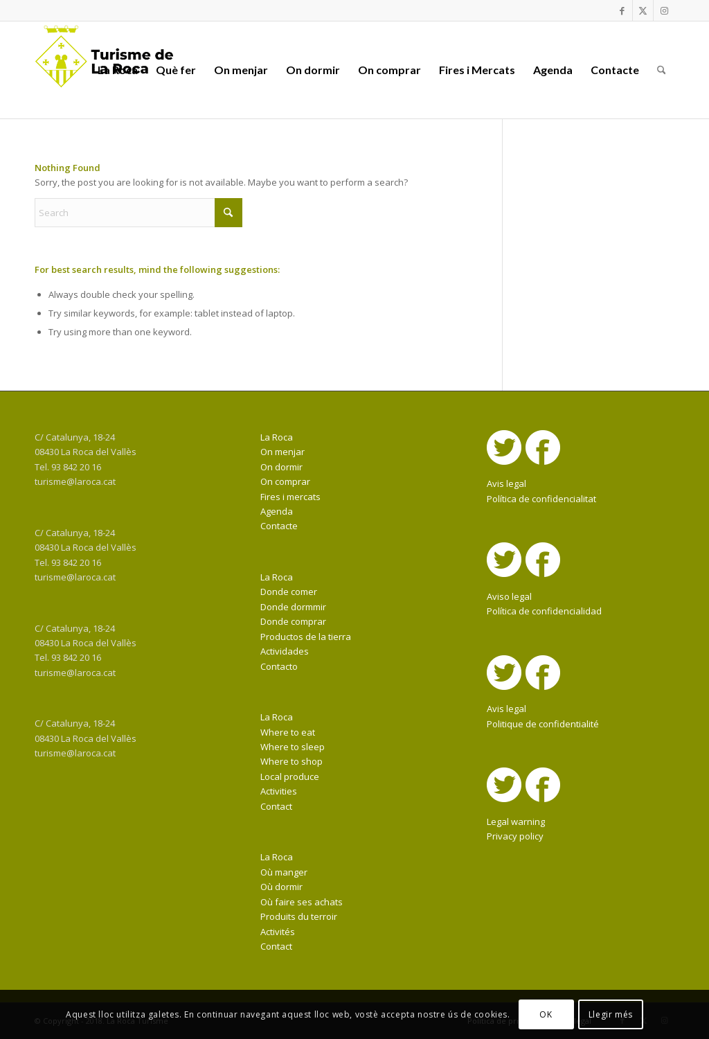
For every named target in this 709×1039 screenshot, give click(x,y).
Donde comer (288, 591)
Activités (277, 931)
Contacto (279, 666)
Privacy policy (515, 836)
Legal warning (516, 821)
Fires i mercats (290, 496)
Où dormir (281, 886)
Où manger (283, 872)
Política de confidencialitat (541, 498)
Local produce (289, 776)
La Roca (276, 437)
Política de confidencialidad (544, 611)
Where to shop (291, 761)
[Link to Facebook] (622, 10)
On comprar (285, 481)
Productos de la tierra (305, 636)
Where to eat (287, 732)
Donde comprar (293, 621)
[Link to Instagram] (664, 10)
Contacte (279, 526)
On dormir (281, 467)
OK (545, 1014)
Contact (276, 806)
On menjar (282, 451)
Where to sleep (292, 746)
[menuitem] (118, 69)
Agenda (276, 511)
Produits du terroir (298, 916)
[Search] (661, 69)
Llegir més (611, 1014)
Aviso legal (509, 596)
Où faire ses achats (301, 902)
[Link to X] (643, 10)
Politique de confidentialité (543, 724)
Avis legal (506, 483)
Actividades (284, 651)
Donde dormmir (293, 607)
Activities (278, 791)
